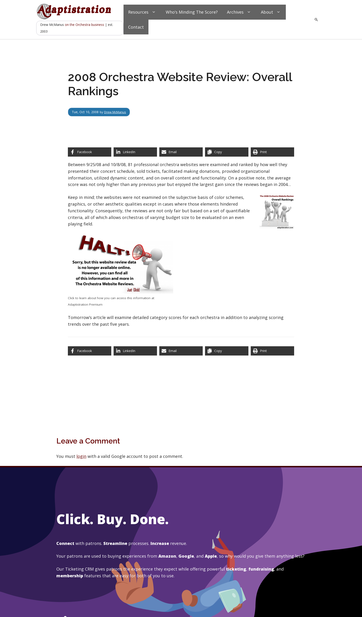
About (271, 12)
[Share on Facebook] (89, 152)
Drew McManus (116, 112)
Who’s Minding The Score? (192, 12)
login (81, 456)
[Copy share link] (226, 152)
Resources (142, 12)
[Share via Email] (181, 152)
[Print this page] (272, 152)
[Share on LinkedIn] (135, 152)
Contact (136, 27)
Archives (239, 12)
